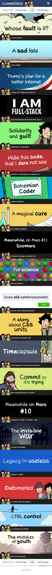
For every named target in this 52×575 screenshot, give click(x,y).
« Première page (21, 10)
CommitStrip (18, 3)
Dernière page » (43, 10)
